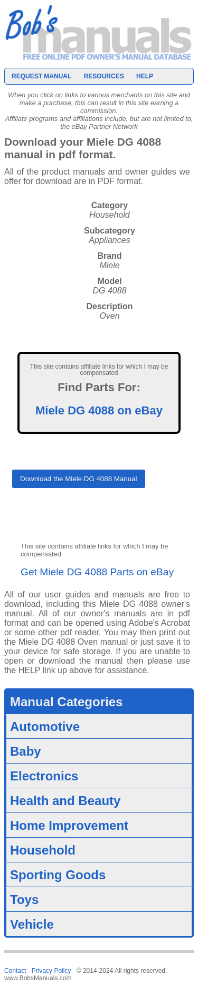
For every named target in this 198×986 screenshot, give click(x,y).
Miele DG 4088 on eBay (99, 410)
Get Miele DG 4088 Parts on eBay (97, 571)
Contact (15, 970)
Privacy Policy (51, 970)
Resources (104, 76)
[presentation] (92, 519)
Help (144, 76)
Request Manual (41, 76)
